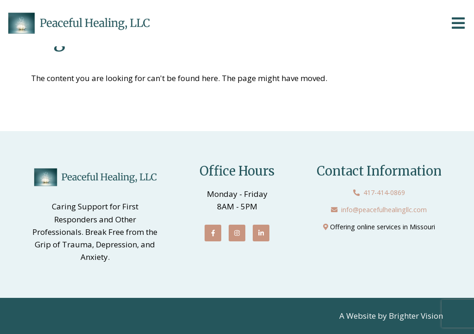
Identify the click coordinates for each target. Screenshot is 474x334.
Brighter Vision (416, 315)
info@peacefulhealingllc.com (384, 209)
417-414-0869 (384, 192)
